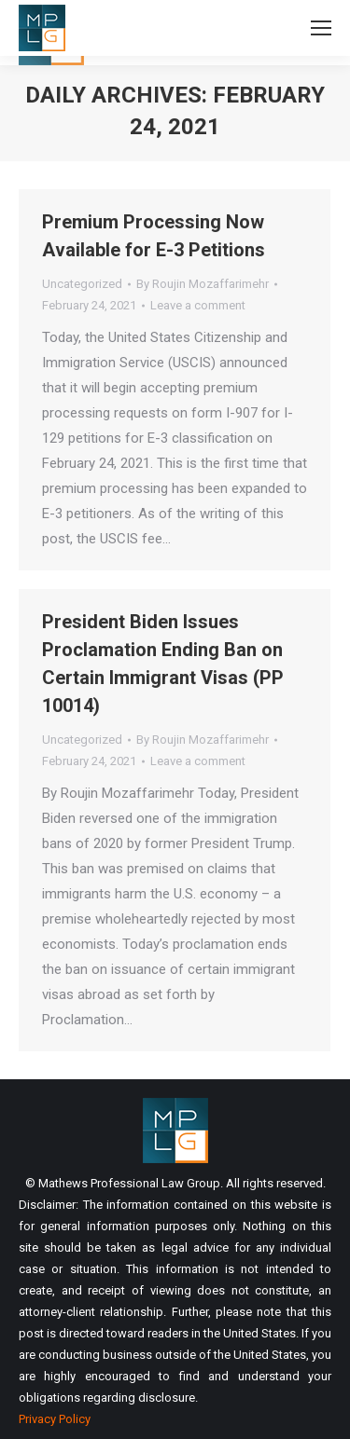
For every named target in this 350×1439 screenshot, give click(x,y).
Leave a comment (197, 305)
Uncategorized (82, 284)
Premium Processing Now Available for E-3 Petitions (153, 236)
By (202, 284)
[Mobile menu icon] (321, 28)
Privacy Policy (55, 1419)
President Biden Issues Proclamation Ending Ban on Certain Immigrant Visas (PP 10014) (163, 663)
